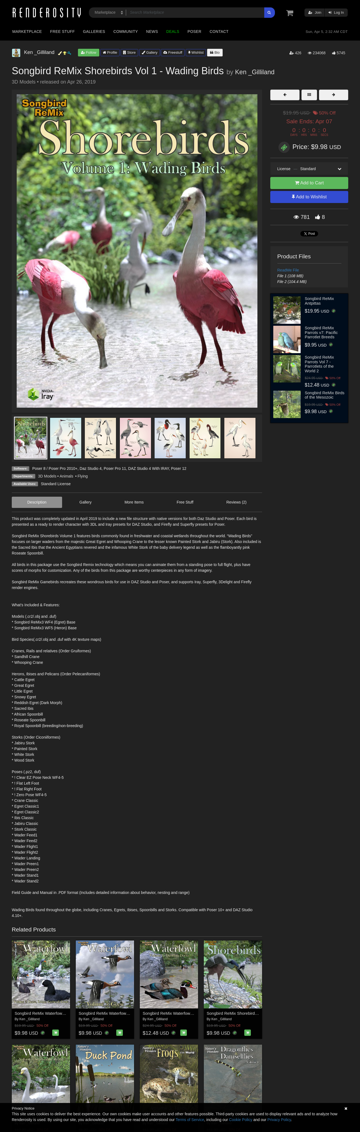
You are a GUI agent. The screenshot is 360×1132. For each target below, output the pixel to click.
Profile (110, 52)
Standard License (56, 484)
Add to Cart (309, 182)
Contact (219, 31)
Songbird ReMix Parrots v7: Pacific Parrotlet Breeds (321, 332)
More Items (134, 502)
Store (129, 52)
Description (37, 502)
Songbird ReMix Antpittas (319, 300)
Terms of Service (190, 1119)
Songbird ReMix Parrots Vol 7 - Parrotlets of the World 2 (319, 364)
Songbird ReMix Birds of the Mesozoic (324, 395)
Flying (82, 476)
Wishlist (196, 52)
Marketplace (27, 31)
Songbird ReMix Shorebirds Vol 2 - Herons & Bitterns (255, 1013)
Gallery (150, 52)
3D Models (47, 476)
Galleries (94, 31)
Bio (214, 52)
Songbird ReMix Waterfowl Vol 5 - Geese (116, 1013)
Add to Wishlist (309, 196)
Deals (172, 31)
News (152, 31)
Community (126, 31)
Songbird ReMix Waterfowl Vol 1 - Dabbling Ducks (188, 1013)
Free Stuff (62, 31)
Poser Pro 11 (115, 468)
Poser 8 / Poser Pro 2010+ (54, 468)
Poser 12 (178, 468)
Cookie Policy (240, 1119)
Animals (67, 476)
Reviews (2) (236, 502)
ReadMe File (288, 270)
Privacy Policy (279, 1119)
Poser (194, 31)
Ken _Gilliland (254, 72)
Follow (88, 52)
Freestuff (172, 52)
